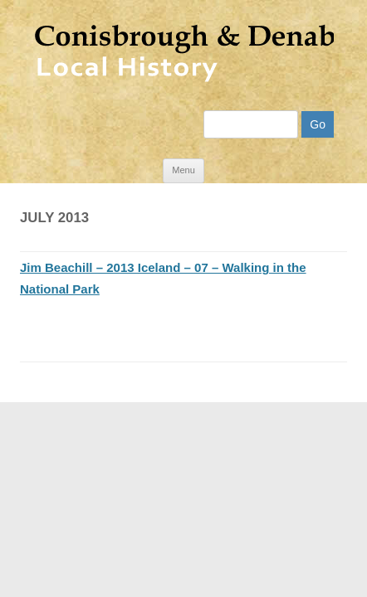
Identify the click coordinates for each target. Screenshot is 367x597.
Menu (183, 157)
